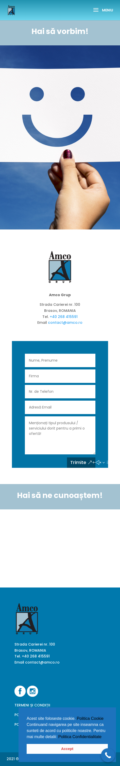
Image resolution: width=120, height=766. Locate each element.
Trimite (78, 462)
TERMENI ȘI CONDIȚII (32, 705)
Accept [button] (67, 749)
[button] (103, 737)
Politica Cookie (90, 718)
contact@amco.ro (65, 322)
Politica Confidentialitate (80, 737)
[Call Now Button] (108, 755)
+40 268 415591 (64, 316)
